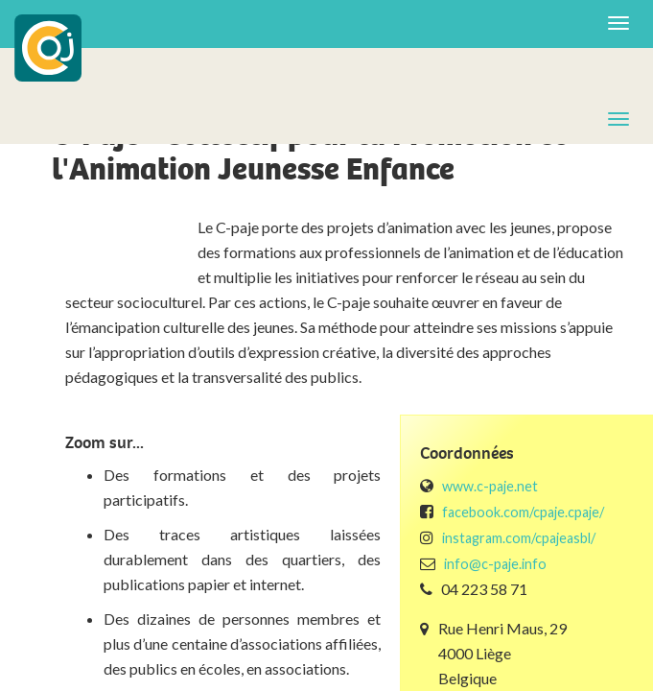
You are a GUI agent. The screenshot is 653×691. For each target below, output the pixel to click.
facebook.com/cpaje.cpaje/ (523, 512)
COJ (48, 48)
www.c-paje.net (490, 486)
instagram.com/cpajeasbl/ (518, 538)
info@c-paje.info (495, 564)
